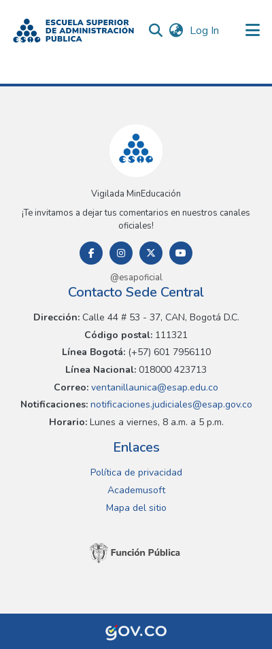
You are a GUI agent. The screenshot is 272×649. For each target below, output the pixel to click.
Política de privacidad (136, 472)
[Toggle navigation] (253, 31)
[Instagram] (121, 253)
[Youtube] (180, 253)
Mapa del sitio (136, 507)
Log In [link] (205, 30)
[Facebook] (91, 253)
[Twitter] (151, 253)
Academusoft (136, 490)
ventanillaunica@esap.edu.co (153, 387)
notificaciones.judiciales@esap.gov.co (170, 404)
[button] (73, 31)
